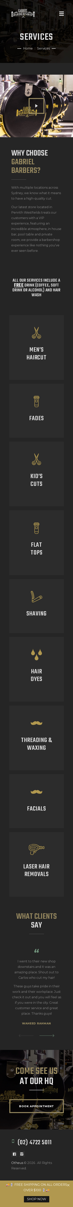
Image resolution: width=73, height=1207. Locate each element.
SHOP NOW (36, 1199)
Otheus (17, 1163)
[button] (26, 1035)
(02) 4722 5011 (35, 1143)
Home (28, 48)
